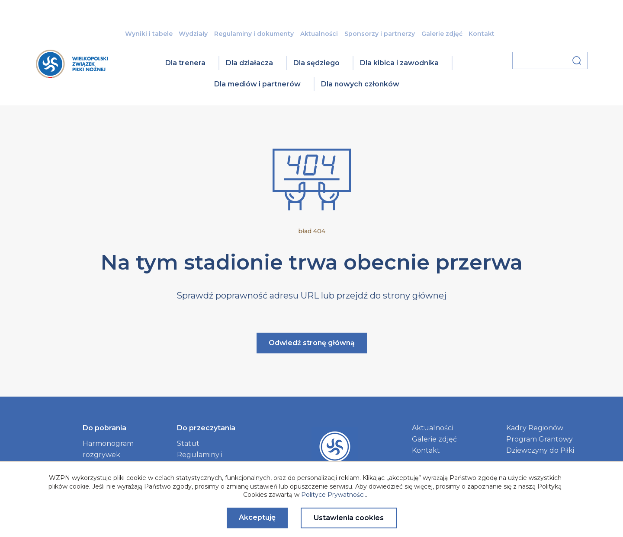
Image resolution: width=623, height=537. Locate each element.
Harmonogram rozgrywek (108, 449)
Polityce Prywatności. (333, 495)
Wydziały (193, 34)
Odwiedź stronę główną (312, 343)
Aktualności (319, 34)
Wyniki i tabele (149, 34)
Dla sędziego (316, 63)
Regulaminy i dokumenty (254, 34)
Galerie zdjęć (441, 34)
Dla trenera (185, 63)
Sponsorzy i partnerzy (379, 34)
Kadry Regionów (534, 428)
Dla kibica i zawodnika (399, 63)
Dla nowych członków (360, 84)
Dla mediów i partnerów (257, 84)
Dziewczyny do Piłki (540, 450)
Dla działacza (249, 63)
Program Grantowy (539, 439)
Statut (188, 443)
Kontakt (482, 34)
